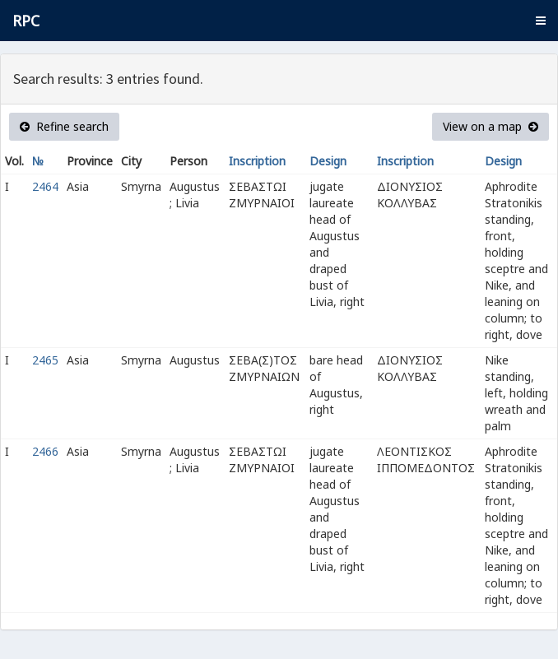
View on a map (490, 126)
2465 (45, 360)
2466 (45, 451)
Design (327, 161)
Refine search (64, 126)
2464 (45, 186)
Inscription (257, 161)
